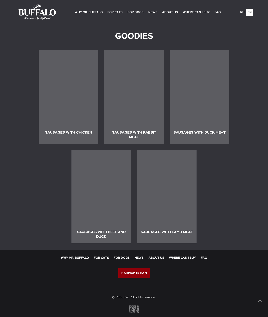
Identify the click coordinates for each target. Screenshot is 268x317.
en (250, 12)
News (152, 12)
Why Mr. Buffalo (89, 12)
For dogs (135, 12)
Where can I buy (196, 12)
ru (242, 12)
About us (170, 12)
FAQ (217, 12)
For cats (115, 12)
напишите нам (134, 273)
